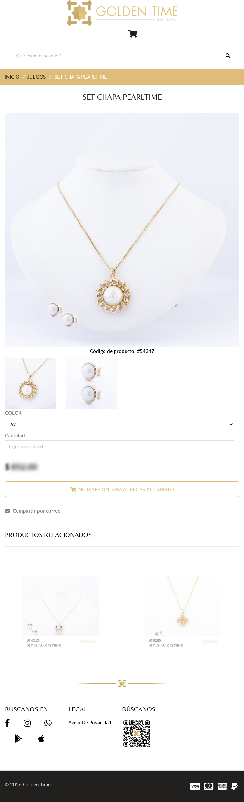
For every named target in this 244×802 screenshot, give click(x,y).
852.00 (24, 466)
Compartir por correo (33, 511)
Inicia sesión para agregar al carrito (122, 489)
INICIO (12, 77)
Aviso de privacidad (89, 722)
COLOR (13, 413)
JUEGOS (36, 77)
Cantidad (15, 435)
